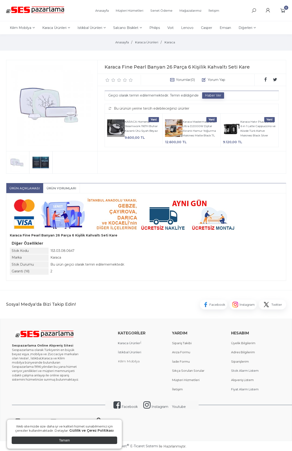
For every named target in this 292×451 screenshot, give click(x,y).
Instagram (155, 407)
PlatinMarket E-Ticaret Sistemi (132, 446)
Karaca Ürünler (129, 343)
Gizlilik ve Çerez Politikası (91, 430)
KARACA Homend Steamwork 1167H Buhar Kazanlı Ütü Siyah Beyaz (141, 126)
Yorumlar (185, 80)
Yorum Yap (216, 80)
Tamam (64, 440)
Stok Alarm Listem (245, 370)
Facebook (125, 407)
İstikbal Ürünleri (129, 352)
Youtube (179, 407)
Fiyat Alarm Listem (245, 389)
